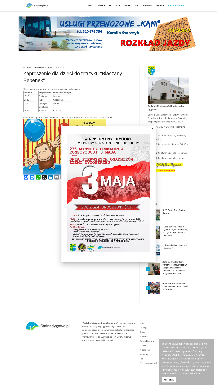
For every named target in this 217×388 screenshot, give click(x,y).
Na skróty (144, 354)
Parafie (147, 6)
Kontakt (143, 345)
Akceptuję (169, 379)
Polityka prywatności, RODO (153, 363)
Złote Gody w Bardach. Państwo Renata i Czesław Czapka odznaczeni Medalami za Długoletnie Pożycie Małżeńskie (174, 268)
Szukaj (143, 327)
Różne (101, 6)
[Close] (153, 128)
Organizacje (131, 6)
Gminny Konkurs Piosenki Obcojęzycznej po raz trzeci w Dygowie (175, 286)
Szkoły (160, 6)
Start (90, 6)
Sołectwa (114, 6)
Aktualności (145, 350)
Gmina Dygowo (176, 6)
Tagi (142, 359)
